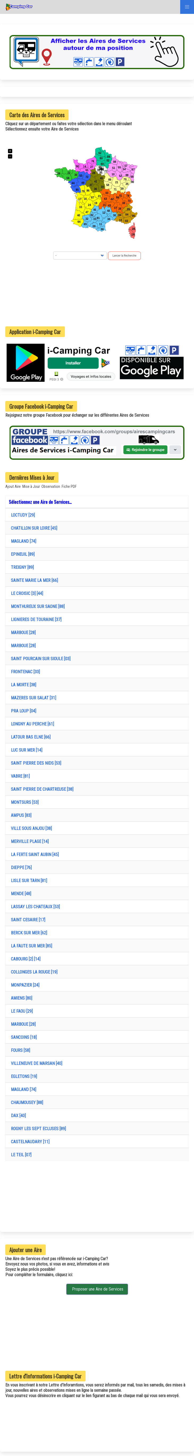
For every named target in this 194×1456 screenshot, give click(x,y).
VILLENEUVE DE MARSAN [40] (35, 1063)
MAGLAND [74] (22, 541)
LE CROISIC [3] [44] (26, 593)
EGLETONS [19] (23, 1076)
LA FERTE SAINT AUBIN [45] (34, 854)
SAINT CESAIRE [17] (27, 919)
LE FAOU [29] (21, 1011)
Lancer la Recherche (124, 255)
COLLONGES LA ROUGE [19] (33, 972)
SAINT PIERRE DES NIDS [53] (35, 763)
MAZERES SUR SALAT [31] (32, 697)
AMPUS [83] (20, 815)
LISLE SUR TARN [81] (28, 880)
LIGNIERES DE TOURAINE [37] (35, 619)
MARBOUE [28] (22, 632)
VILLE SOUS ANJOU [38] (30, 828)
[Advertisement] (97, 293)
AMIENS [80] (20, 998)
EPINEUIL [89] (22, 554)
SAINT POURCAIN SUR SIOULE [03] (39, 658)
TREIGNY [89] (21, 567)
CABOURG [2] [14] (24, 959)
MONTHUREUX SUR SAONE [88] (37, 606)
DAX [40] (17, 1115)
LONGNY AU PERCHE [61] (31, 724)
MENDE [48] (20, 893)
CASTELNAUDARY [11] (29, 1141)
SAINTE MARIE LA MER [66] (33, 580)
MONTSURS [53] (24, 802)
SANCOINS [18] (23, 1037)
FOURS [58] (19, 1050)
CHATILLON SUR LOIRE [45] (33, 528)
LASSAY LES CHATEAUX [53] (34, 906)
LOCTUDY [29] (22, 515)
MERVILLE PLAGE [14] (29, 841)
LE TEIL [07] (20, 1154)
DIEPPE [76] (20, 867)
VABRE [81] (19, 776)
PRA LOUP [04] (22, 710)
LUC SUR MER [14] (25, 750)
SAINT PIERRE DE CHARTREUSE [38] (41, 789)
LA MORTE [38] (22, 684)
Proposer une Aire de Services (97, 1289)
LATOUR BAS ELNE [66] (29, 737)
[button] (187, 7)
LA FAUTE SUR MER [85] (30, 945)
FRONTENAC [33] (24, 671)
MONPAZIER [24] (24, 985)
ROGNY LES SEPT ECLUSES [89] (37, 1128)
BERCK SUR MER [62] (28, 932)
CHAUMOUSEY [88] (26, 1102)
